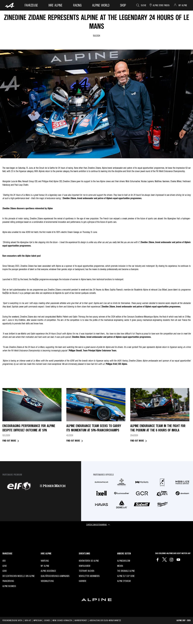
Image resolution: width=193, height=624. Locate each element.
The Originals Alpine (126, 570)
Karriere (82, 580)
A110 (4, 560)
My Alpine (45, 565)
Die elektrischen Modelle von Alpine (18, 575)
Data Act (28, 620)
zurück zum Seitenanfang (96, 524)
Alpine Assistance (48, 570)
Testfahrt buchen (86, 570)
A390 (4, 570)
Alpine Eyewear (124, 580)
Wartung (45, 560)
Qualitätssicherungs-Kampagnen (55, 575)
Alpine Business (9, 586)
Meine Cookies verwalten (62, 620)
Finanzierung (8, 580)
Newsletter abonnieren (89, 575)
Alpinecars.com (123, 560)
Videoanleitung (47, 580)
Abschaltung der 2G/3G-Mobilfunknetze (105, 620)
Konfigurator (84, 565)
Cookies (47, 620)
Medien (120, 565)
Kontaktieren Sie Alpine (89, 560)
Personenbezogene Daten (12, 620)
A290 (4, 565)
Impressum (37, 620)
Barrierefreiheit (80, 620)
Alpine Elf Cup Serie (125, 575)
